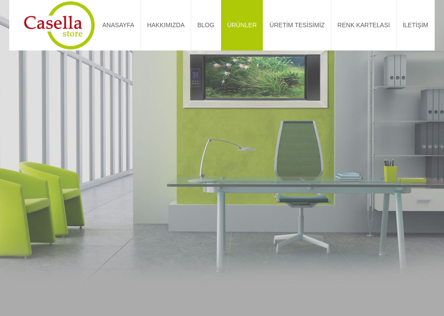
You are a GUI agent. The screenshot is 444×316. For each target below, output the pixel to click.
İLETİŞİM (415, 25)
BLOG (206, 25)
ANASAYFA (118, 25)
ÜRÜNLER (242, 25)
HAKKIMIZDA (166, 25)
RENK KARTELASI (363, 25)
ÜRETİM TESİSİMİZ (297, 25)
